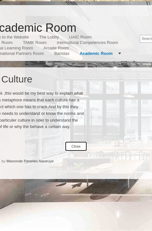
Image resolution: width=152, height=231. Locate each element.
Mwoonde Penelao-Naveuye (30, 161)
